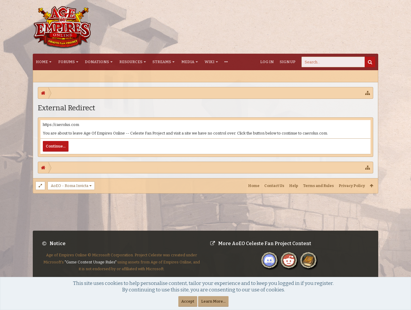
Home (42, 62)
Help (293, 185)
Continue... (56, 146)
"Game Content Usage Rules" (91, 267)
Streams (161, 62)
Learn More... (213, 301)
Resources (130, 62)
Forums (66, 62)
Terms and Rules (318, 185)
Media (187, 62)
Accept (187, 301)
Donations (97, 62)
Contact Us (274, 185)
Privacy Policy (352, 185)
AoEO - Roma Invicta (69, 185)
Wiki (209, 62)
